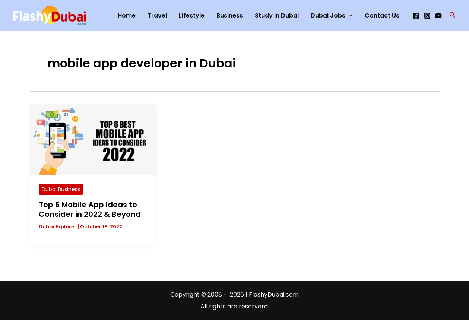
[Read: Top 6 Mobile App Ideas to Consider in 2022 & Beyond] (93, 138)
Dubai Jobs (332, 16)
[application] (349, 16)
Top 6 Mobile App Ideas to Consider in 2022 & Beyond (90, 209)
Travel (157, 15)
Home (127, 15)
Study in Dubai (277, 15)
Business (229, 15)
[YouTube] (438, 15)
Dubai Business (61, 189)
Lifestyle (192, 15)
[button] (452, 15)
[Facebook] (416, 15)
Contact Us (382, 15)
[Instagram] (427, 15)
